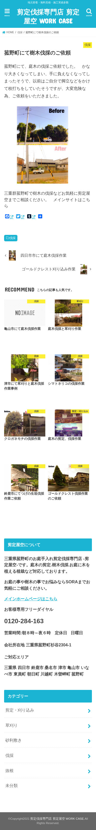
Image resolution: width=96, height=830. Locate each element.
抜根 (9, 770)
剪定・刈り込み (19, 710)
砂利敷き (13, 740)
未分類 (11, 785)
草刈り (11, 725)
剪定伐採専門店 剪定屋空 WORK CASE (48, 16)
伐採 (12, 238)
